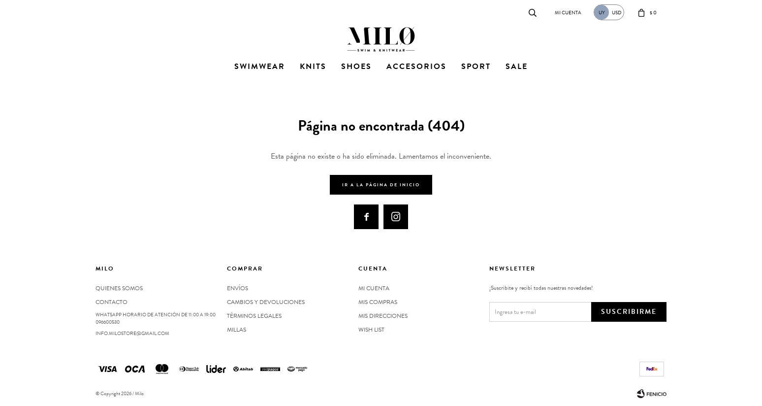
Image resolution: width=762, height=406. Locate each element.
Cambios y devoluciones (266, 302)
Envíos (237, 288)
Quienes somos (119, 288)
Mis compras (377, 302)
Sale (517, 66)
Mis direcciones (383, 315)
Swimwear (259, 66)
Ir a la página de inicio (381, 184)
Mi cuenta (373, 288)
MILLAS (236, 329)
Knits (313, 66)
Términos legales (254, 315)
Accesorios (416, 66)
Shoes (356, 66)
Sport (476, 66)
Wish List (371, 329)
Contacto (105, 12)
